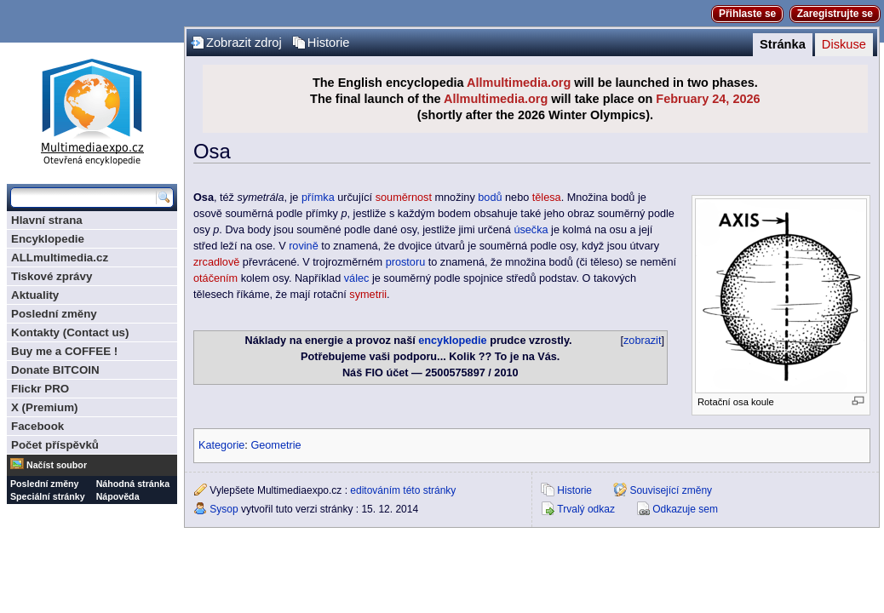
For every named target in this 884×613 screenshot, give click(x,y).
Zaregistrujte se (835, 14)
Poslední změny (54, 313)
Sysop (224, 509)
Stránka (783, 44)
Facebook (37, 426)
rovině (304, 246)
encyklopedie (452, 341)
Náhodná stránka (132, 483)
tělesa (546, 197)
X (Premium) (44, 407)
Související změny (670, 490)
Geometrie (275, 445)
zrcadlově (216, 262)
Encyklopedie (47, 238)
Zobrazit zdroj (244, 42)
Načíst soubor (56, 465)
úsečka (531, 230)
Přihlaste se (747, 14)
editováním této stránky (403, 490)
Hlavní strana (47, 220)
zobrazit (642, 341)
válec (357, 278)
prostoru (406, 262)
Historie (328, 42)
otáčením (215, 278)
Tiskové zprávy (51, 276)
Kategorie (221, 445)
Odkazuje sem (685, 509)
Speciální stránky (47, 496)
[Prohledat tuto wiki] (83, 197)
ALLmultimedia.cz (59, 257)
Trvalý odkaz (586, 509)
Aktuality (35, 295)
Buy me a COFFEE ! (64, 351)
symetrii (368, 295)
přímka (318, 197)
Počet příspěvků (55, 444)
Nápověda (118, 496)
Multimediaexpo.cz (92, 109)
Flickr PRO (40, 388)
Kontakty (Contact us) (70, 332)
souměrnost (404, 197)
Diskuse (844, 44)
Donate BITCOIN (55, 370)
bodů (490, 197)
